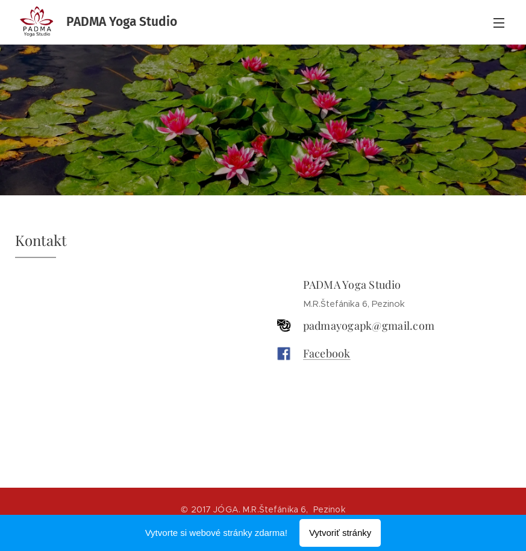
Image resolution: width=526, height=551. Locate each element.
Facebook (326, 353)
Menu (498, 23)
